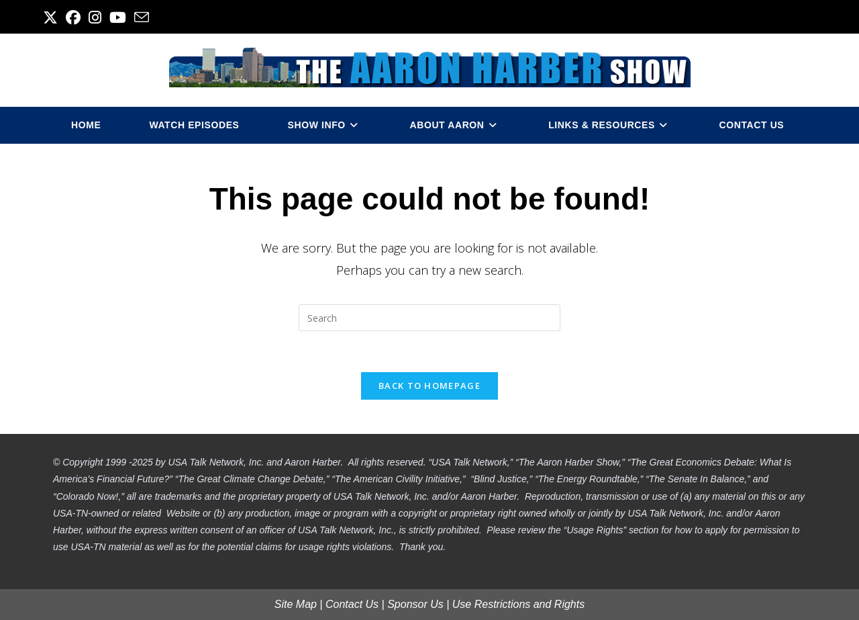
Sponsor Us (415, 604)
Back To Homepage (429, 386)
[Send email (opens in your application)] (141, 17)
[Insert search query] (429, 317)
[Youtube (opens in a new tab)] (117, 17)
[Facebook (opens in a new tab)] (73, 17)
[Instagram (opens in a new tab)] (95, 17)
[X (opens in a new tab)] (52, 17)
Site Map (295, 604)
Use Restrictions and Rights (518, 604)
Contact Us (351, 604)
